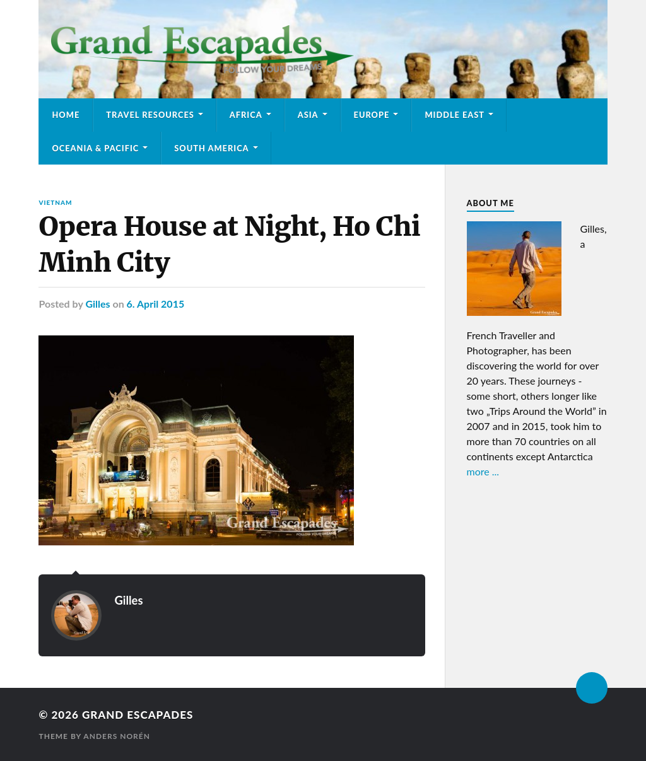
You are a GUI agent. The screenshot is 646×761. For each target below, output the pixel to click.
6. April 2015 (156, 304)
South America (211, 148)
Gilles (97, 304)
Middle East (454, 115)
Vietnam (55, 202)
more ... (483, 471)
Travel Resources (150, 115)
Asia (308, 115)
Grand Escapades (137, 714)
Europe (372, 115)
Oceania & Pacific (95, 148)
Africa (246, 115)
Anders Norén (116, 736)
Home (65, 115)
